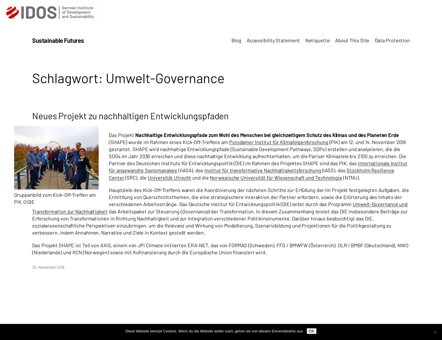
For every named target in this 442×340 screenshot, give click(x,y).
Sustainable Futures (58, 40)
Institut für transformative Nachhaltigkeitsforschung (262, 170)
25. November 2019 (48, 267)
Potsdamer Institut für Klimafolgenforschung (278, 142)
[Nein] (435, 332)
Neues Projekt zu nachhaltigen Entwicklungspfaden (130, 116)
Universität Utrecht (169, 178)
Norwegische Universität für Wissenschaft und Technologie (276, 178)
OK (311, 331)
